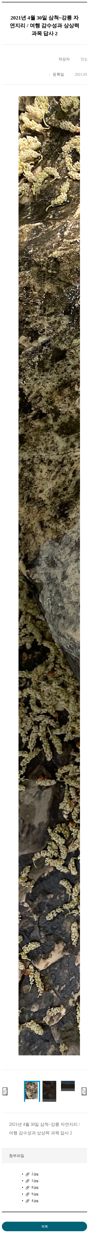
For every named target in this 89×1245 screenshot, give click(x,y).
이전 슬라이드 (5, 1091)
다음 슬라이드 (84, 1091)
